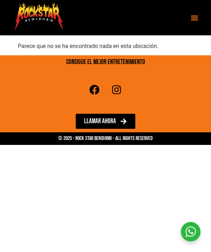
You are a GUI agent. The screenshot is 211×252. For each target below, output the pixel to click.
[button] (194, 17)
